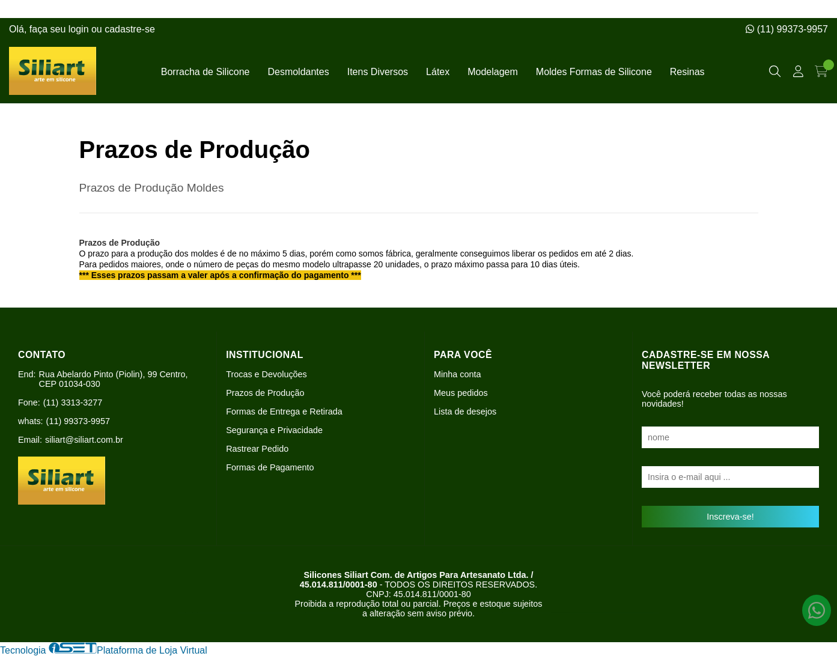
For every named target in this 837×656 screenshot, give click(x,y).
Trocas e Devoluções (266, 374)
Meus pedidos (461, 393)
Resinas (687, 72)
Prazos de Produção (265, 393)
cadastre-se (130, 29)
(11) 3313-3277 (72, 402)
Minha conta (457, 374)
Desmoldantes (298, 72)
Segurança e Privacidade (274, 430)
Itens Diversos (377, 72)
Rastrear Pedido (257, 449)
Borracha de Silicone (205, 72)
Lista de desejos (465, 411)
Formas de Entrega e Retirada (284, 411)
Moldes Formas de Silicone (594, 72)
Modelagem (492, 72)
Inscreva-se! (730, 516)
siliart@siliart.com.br (84, 440)
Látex (437, 72)
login (79, 29)
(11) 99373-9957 (787, 29)
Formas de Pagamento (270, 467)
